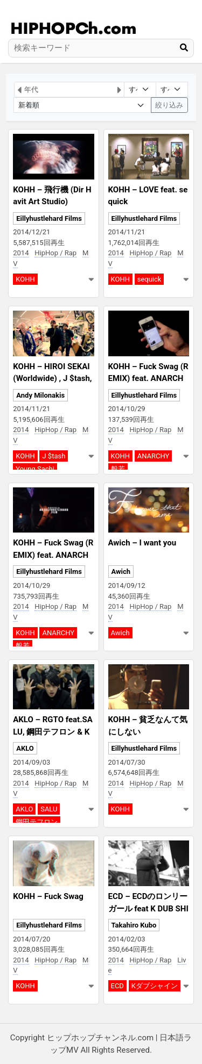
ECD (117, 986)
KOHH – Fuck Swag (48, 896)
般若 (118, 469)
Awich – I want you (142, 543)
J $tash (53, 456)
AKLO (25, 748)
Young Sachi (35, 469)
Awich (121, 571)
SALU (48, 809)
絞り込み (169, 105)
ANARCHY (153, 456)
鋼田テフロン (37, 822)
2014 (21, 253)
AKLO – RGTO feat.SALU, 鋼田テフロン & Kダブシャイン (53, 732)
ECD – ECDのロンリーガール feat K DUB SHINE (148, 908)
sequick (149, 279)
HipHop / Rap (55, 253)
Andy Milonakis (40, 395)
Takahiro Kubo (134, 925)
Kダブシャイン (154, 986)
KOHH (25, 279)
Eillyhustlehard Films (49, 218)
